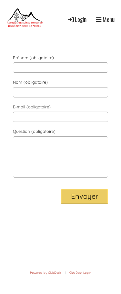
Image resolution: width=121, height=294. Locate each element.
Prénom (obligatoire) (33, 57)
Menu (105, 19)
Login (76, 19)
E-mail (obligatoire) (32, 106)
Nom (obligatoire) (30, 82)
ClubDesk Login (80, 272)
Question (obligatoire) (34, 131)
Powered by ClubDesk (45, 272)
